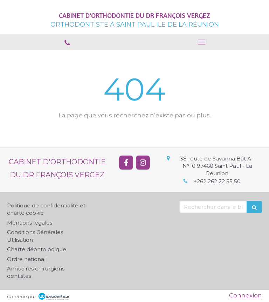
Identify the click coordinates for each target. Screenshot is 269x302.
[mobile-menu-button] (201, 42)
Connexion (245, 295)
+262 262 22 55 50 (217, 181)
